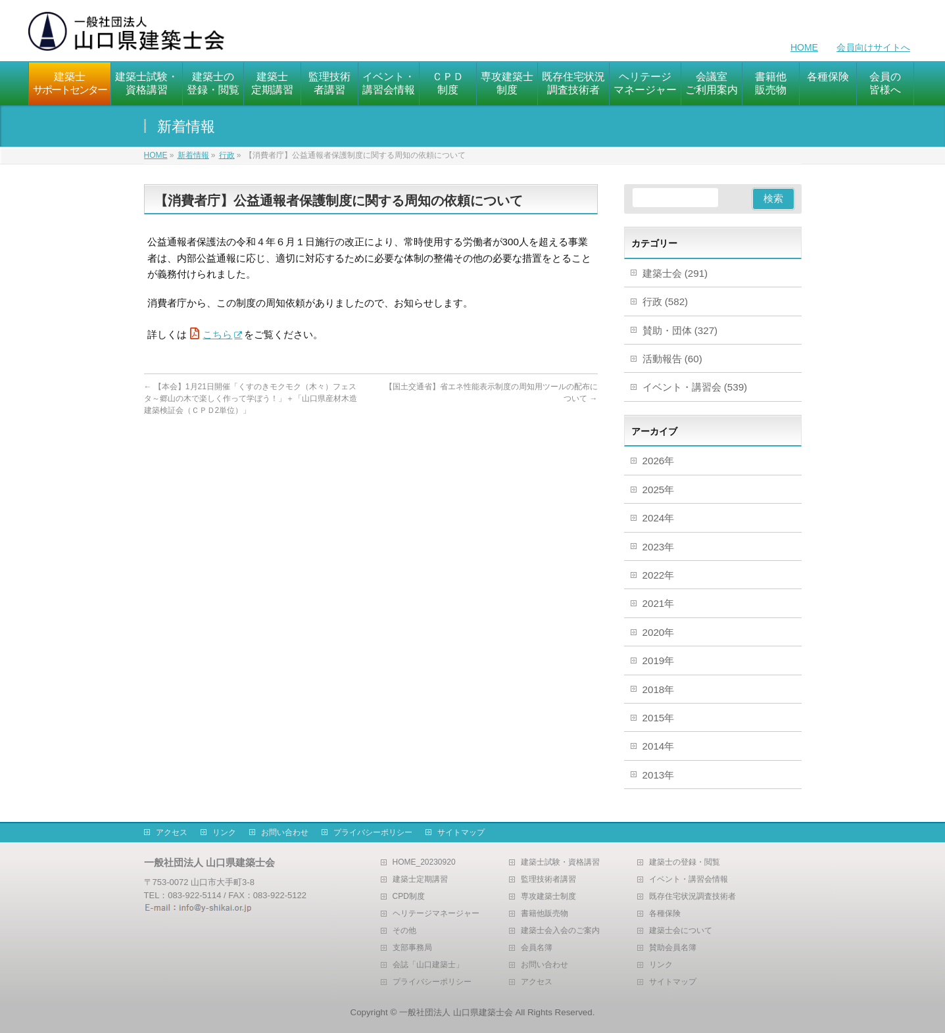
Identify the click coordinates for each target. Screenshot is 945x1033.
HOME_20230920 (424, 862)
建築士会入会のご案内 (560, 930)
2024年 (658, 517)
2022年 (658, 575)
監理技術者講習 (548, 879)
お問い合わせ (284, 832)
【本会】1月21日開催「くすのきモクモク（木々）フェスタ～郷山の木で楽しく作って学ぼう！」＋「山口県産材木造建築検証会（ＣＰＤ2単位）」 (250, 398)
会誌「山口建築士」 (428, 965)
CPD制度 (409, 896)
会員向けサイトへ (873, 47)
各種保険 (665, 913)
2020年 (658, 632)
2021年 (658, 603)
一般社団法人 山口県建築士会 (456, 1012)
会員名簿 (536, 948)
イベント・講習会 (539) (695, 387)
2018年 (658, 689)
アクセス (171, 832)
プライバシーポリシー (372, 832)
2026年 (658, 460)
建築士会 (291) (675, 273)
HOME (804, 47)
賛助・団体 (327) (680, 330)
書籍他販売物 (544, 913)
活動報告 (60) (672, 358)
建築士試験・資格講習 (560, 862)
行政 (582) (665, 301)
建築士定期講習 (420, 879)
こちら (217, 334)
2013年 (658, 775)
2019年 (658, 660)
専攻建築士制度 (548, 896)
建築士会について (680, 930)
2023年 (658, 546)
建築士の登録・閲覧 (684, 862)
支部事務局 (412, 948)
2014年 (658, 746)
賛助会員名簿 (672, 948)
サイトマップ (461, 832)
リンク (224, 832)
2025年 (658, 489)
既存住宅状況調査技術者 (692, 896)
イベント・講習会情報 (688, 879)
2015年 (658, 717)
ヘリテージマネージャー (436, 913)
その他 (404, 930)
